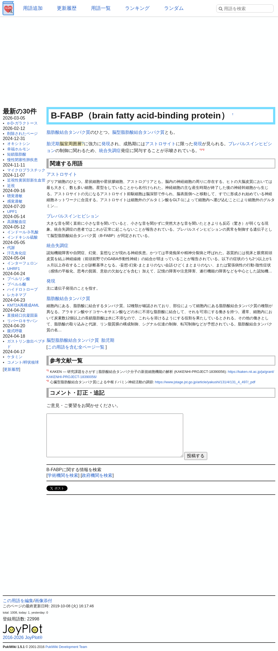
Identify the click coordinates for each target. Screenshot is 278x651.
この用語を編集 (18, 600)
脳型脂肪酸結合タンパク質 (138, 132)
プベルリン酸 (18, 279)
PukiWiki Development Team (66, 647)
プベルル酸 (16, 284)
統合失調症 (110, 150)
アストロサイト (160, 143)
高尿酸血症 (16, 221)
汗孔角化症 (16, 253)
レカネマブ (16, 295)
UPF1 (12, 211)
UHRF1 (13, 268)
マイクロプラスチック (26, 170)
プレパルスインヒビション (72, 216)
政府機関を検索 (97, 475)
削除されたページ (22, 133)
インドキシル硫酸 (22, 237)
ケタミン (14, 357)
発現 (105, 143)
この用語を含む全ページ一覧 (76, 347)
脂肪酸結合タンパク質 (68, 132)
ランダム (174, 8)
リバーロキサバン (22, 321)
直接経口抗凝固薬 (22, 315)
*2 (203, 149)
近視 (11, 185)
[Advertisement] (139, 60)
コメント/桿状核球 (23, 362)
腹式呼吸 (14, 331)
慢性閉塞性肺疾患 (22, 159)
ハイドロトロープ (22, 289)
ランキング (137, 8)
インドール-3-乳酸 (23, 232)
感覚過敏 (14, 201)
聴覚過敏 (14, 196)
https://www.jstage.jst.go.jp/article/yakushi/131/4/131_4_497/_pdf (205, 382)
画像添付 (43, 600)
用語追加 (33, 8)
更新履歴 (67, 8)
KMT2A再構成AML (23, 305)
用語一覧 (101, 8)
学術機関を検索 (63, 475)
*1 (201, 149)
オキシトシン (18, 143)
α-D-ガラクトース (22, 123)
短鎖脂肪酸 (16, 154)
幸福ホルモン (18, 149)
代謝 (11, 247)
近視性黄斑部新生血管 (26, 180)
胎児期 (53, 143)
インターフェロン (22, 263)
